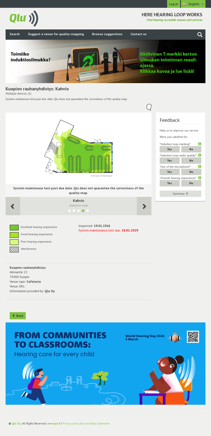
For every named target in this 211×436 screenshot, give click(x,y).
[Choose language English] (193, 4)
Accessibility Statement (96, 423)
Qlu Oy (16, 423)
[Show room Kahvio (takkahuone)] (69, 211)
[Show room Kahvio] (83, 211)
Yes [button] (169, 149)
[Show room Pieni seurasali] (87, 211)
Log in (173, 4)
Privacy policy (71, 423)
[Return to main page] (24, 18)
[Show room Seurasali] (78, 211)
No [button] (191, 149)
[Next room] (13, 206)
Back (17, 316)
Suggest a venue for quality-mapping (56, 34)
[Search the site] (199, 34)
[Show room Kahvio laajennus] (74, 211)
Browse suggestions (107, 34)
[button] (199, 144)
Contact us (139, 34)
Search (15, 34)
